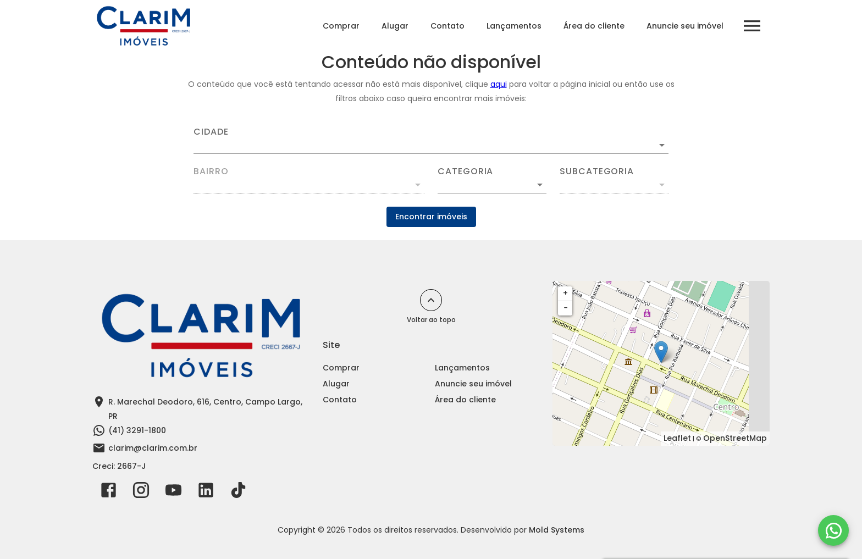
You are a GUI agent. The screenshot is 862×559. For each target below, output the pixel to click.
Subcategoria (597, 171)
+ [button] (565, 292)
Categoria (465, 171)
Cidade (211, 132)
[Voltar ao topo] (431, 300)
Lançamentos (514, 25)
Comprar (341, 25)
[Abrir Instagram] (141, 492)
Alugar (395, 25)
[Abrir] (662, 145)
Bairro (211, 171)
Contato (447, 25)
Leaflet (677, 438)
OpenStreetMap (735, 438)
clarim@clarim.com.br (152, 447)
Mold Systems (556, 529)
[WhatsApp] (833, 530)
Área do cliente (594, 25)
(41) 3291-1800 (137, 430)
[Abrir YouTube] (173, 492)
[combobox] (431, 141)
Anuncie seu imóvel (684, 25)
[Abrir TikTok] (238, 492)
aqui (498, 84)
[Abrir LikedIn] (206, 492)
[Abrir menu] (752, 25)
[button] (492, 184)
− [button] (565, 307)
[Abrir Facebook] (108, 492)
